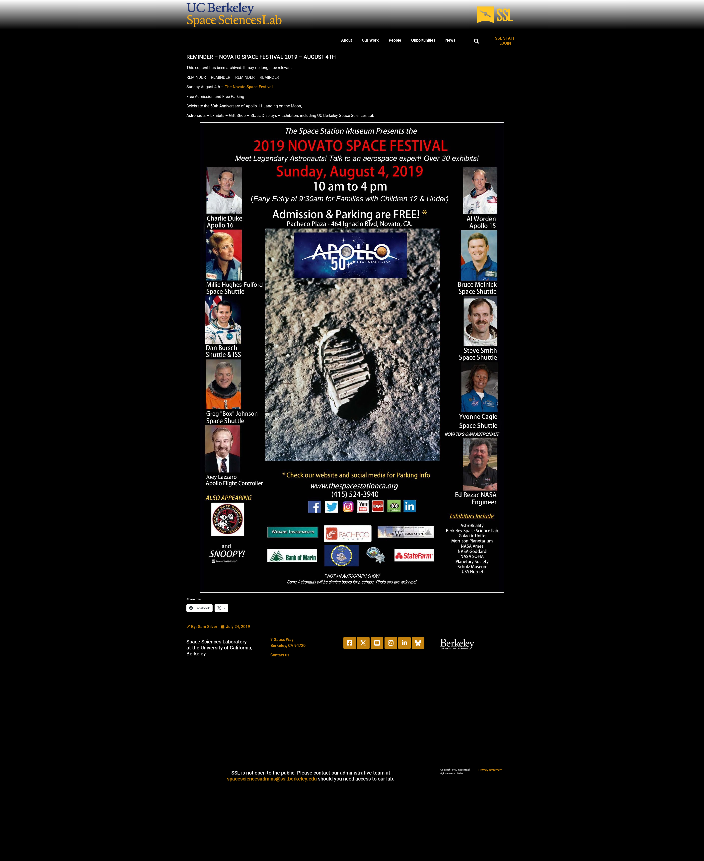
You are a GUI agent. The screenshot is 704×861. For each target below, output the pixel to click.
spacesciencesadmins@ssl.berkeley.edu (272, 779)
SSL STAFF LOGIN (505, 41)
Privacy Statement (490, 770)
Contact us (279, 655)
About (346, 40)
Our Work (370, 40)
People (395, 40)
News (450, 40)
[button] (476, 41)
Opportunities (423, 40)
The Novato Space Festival (249, 86)
